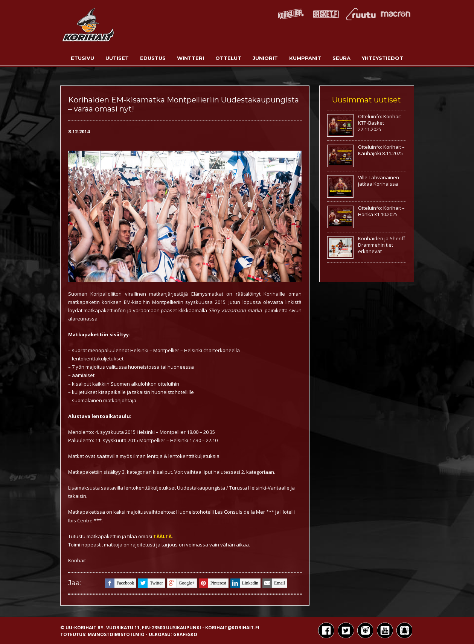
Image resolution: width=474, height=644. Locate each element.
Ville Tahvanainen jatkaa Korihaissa (378, 180)
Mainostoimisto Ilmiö (116, 634)
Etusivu (82, 58)
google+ (181, 583)
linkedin (244, 583)
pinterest (212, 583)
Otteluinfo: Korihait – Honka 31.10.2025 (381, 211)
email (273, 583)
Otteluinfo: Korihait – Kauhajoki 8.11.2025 (381, 150)
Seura (341, 58)
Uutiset (117, 58)
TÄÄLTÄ (162, 536)
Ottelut (228, 58)
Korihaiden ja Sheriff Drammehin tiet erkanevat (381, 245)
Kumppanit (305, 58)
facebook (119, 583)
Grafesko (185, 634)
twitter (150, 583)
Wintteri (190, 58)
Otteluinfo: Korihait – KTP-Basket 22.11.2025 (381, 123)
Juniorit (265, 58)
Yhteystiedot (382, 58)
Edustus (153, 58)
